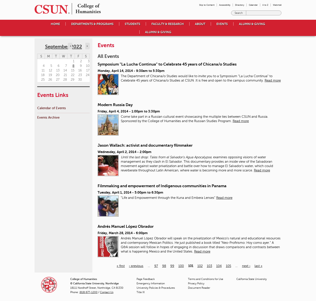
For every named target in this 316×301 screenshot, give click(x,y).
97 (156, 266)
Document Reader (199, 287)
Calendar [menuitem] (253, 5)
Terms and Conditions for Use (205, 279)
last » (258, 266)
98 (164, 266)
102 (200, 266)
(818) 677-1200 (88, 292)
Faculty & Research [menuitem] (167, 24)
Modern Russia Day (115, 105)
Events (222, 24)
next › (246, 266)
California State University (251, 279)
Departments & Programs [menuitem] (92, 24)
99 (172, 266)
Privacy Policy (196, 283)
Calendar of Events (51, 108)
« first (121, 266)
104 (219, 266)
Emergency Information (151, 283)
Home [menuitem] (55, 24)
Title (141, 292)
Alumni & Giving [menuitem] (252, 24)
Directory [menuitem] (239, 5)
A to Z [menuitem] (265, 5)
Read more (273, 80)
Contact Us (106, 292)
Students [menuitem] (132, 24)
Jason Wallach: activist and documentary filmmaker (145, 145)
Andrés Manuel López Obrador (126, 226)
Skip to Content (206, 5)
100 (181, 266)
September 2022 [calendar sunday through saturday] (63, 46)
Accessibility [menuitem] (224, 5)
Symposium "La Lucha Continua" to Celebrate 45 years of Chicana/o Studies (167, 64)
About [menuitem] (200, 24)
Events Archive (48, 117)
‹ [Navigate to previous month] (70, 46)
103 (209, 266)
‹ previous (136, 266)
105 (228, 266)
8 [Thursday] (73, 66)
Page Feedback (146, 279)
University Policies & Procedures (156, 287)
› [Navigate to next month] (87, 46)
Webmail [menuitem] (277, 5)
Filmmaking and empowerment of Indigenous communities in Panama (162, 186)
